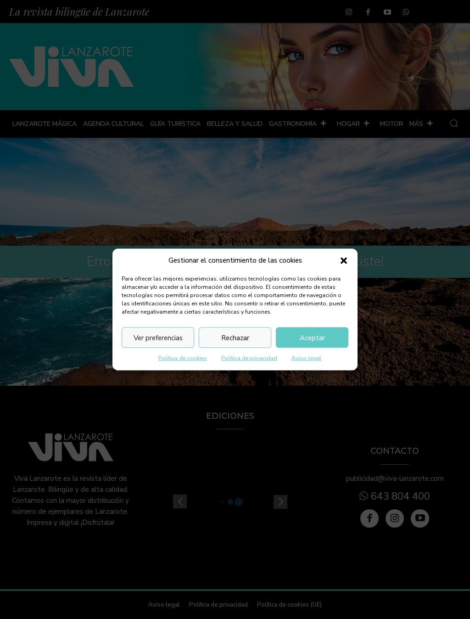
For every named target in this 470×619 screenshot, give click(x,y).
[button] (343, 260)
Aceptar (312, 337)
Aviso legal (306, 358)
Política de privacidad (249, 358)
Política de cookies (182, 358)
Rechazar (235, 337)
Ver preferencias (158, 337)
